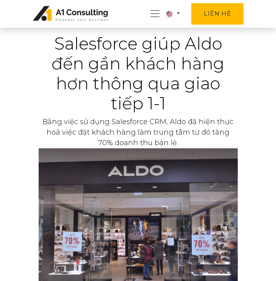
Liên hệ (217, 13)
